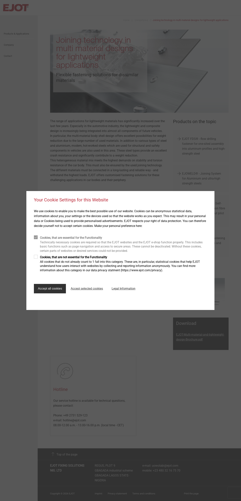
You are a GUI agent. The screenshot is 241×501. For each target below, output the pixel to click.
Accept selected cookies (87, 288)
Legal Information (123, 288)
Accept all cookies (50, 288)
